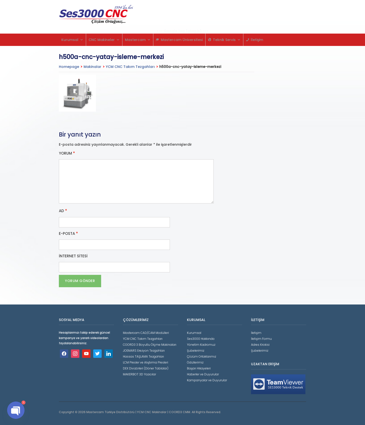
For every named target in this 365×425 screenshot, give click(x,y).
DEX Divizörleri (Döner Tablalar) (145, 368)
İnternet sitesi (73, 256)
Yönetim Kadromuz (201, 345)
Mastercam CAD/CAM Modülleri (146, 333)
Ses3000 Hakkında (200, 339)
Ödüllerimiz (195, 362)
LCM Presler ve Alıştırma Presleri (145, 362)
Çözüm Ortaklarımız (201, 356)
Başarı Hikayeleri (199, 368)
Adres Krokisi (260, 345)
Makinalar (92, 66)
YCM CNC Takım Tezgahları (130, 66)
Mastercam (138, 40)
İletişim (257, 39)
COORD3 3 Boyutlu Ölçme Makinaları (149, 345)
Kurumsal (72, 40)
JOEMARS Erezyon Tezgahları (144, 350)
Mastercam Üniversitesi (182, 39)
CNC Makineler (104, 40)
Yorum (67, 153)
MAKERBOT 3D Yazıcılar (139, 374)
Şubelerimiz (195, 350)
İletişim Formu (261, 339)
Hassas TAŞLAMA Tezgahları (143, 356)
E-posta (68, 233)
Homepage (69, 66)
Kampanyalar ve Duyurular (207, 380)
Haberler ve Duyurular (203, 374)
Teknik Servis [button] (227, 40)
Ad (63, 210)
